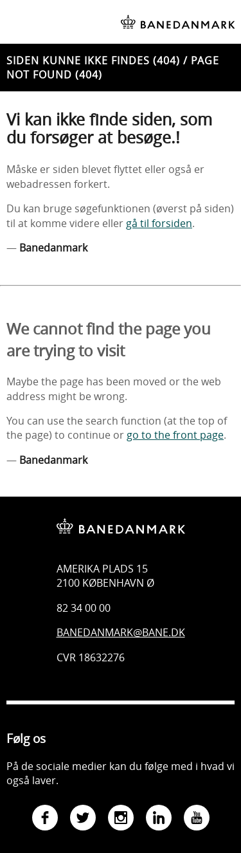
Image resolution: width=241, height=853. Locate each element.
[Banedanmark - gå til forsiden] (121, 516)
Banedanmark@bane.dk (121, 632)
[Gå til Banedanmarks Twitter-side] (83, 819)
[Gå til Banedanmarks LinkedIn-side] (159, 819)
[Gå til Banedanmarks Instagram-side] (121, 819)
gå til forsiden (159, 223)
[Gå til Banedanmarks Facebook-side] (45, 819)
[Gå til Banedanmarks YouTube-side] (197, 819)
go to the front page (175, 435)
